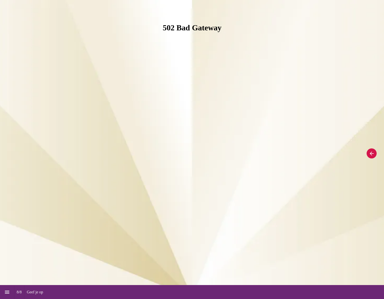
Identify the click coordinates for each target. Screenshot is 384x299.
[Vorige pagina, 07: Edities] (372, 153)
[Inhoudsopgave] (7, 292)
